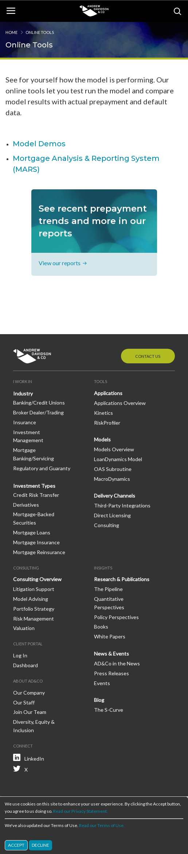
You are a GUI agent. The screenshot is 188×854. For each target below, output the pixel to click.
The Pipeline (108, 589)
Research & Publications (121, 579)
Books (101, 626)
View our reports (60, 263)
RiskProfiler (107, 423)
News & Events (111, 653)
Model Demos (39, 143)
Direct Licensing (112, 515)
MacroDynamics (112, 479)
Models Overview (114, 449)
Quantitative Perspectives (109, 603)
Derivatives (26, 505)
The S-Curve (108, 710)
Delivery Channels (114, 495)
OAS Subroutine (113, 469)
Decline (40, 845)
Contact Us (147, 356)
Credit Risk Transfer (36, 495)
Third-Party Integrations (122, 505)
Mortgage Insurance (36, 542)
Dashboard (25, 665)
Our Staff (24, 702)
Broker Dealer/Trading (38, 412)
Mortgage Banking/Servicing (33, 454)
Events (102, 683)
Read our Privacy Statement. (80, 811)
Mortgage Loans (31, 532)
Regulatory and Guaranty (41, 468)
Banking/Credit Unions (39, 402)
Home (11, 32)
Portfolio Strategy (33, 609)
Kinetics (103, 413)
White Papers (109, 636)
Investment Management (28, 436)
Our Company (29, 692)
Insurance (24, 422)
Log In (20, 655)
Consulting (106, 525)
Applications (108, 393)
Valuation (24, 628)
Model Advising (30, 599)
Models (102, 439)
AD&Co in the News (117, 663)
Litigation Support (33, 589)
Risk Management (33, 618)
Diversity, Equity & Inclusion (34, 726)
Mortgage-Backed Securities (33, 518)
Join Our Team (29, 712)
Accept (16, 845)
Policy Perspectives (116, 617)
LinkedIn (34, 759)
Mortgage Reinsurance (39, 552)
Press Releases (111, 673)
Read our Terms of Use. (102, 825)
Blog (99, 700)
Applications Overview (120, 403)
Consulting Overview (37, 579)
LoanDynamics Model (118, 459)
